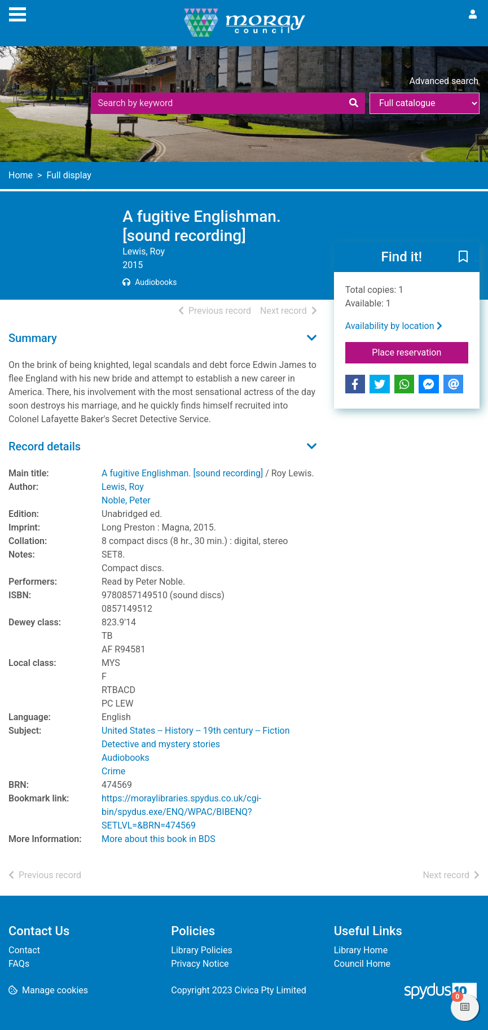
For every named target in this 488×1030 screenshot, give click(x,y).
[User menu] (472, 15)
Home (20, 175)
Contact (24, 950)
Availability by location (393, 326)
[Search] (353, 103)
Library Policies (201, 950)
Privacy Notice (199, 963)
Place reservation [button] (420, 351)
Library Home (361, 950)
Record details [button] (44, 446)
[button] (463, 258)
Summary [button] (32, 338)
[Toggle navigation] (17, 13)
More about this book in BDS (159, 839)
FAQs (18, 963)
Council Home (362, 963)
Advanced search (444, 81)
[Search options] (425, 103)
